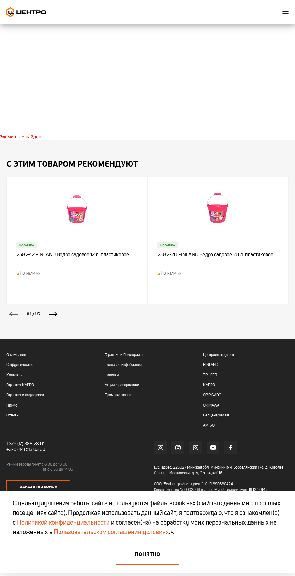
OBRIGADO (212, 395)
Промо (11, 406)
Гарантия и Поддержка (124, 355)
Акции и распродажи (122, 385)
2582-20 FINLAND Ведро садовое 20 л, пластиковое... (216, 255)
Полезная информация (123, 365)
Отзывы (12, 415)
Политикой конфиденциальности (63, 523)
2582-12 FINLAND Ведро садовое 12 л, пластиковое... (74, 255)
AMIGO (209, 426)
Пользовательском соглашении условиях (111, 532)
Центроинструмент (218, 355)
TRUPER (210, 375)
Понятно (147, 554)
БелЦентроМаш (216, 415)
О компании (16, 355)
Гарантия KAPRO (20, 385)
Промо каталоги (118, 395)
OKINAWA (211, 406)
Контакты (14, 375)
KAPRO (209, 385)
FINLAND (210, 365)
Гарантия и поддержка (25, 395)
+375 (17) (14, 444)
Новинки (112, 375)
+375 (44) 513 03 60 (25, 450)
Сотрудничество (19, 365)
